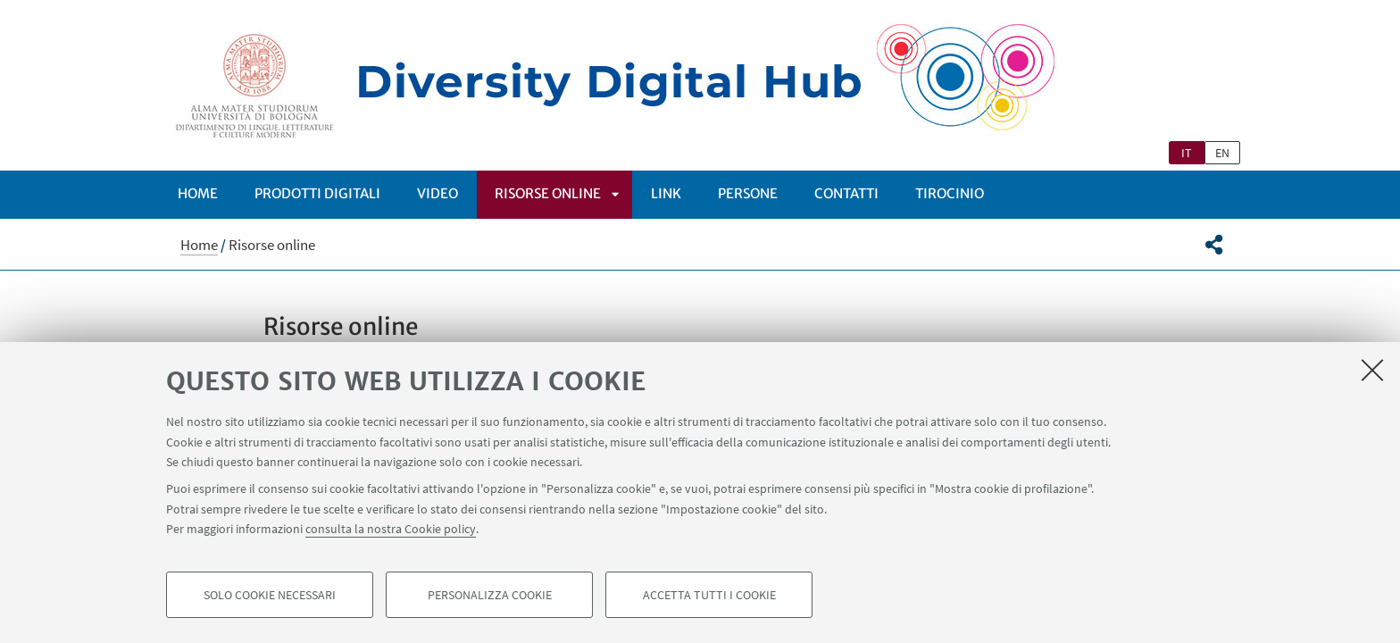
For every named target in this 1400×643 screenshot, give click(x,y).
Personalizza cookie (490, 595)
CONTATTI (846, 193)
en (1222, 153)
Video (437, 193)
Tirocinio (949, 193)
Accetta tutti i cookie (709, 595)
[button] (1214, 244)
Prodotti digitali (317, 193)
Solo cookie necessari (270, 595)
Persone (748, 193)
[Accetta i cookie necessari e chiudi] (1372, 369)
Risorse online (548, 193)
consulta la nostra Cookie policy (390, 529)
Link (666, 193)
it (1186, 153)
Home (198, 193)
